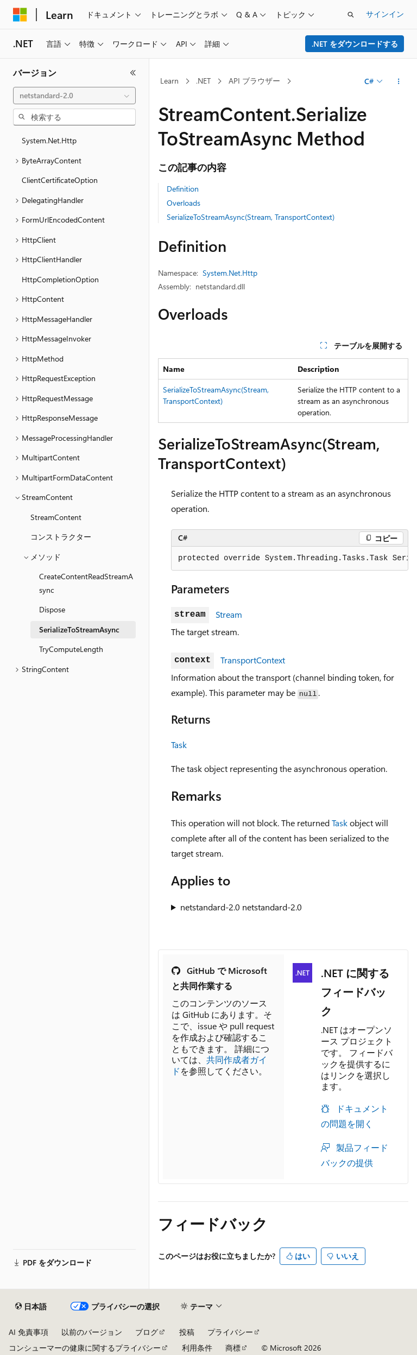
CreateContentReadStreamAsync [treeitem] (86, 583)
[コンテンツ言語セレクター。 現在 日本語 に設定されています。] (31, 1306)
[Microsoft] (20, 15)
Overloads (183, 203)
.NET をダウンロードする (355, 44)
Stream (229, 614)
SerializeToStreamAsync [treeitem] (79, 629)
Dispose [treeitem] (52, 609)
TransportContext (252, 660)
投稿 (186, 1332)
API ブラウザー (254, 80)
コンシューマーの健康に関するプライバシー (85, 1348)
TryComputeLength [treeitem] (71, 649)
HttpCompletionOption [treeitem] (60, 279)
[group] (289, 559)
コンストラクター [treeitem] (60, 536)
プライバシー (230, 1332)
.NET (203, 80)
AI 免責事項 (28, 1332)
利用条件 (197, 1348)
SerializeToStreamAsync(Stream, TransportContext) (250, 217)
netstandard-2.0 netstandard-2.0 (241, 907)
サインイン (385, 14)
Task (179, 744)
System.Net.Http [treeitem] (49, 140)
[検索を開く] (351, 14)
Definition (183, 188)
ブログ (146, 1332)
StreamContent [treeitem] (55, 517)
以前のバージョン (91, 1332)
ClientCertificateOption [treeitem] (60, 180)
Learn (169, 80)
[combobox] (74, 95)
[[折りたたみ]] (133, 73)
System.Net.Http (230, 273)
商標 (233, 1348)
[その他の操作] (398, 81)
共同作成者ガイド (219, 1065)
